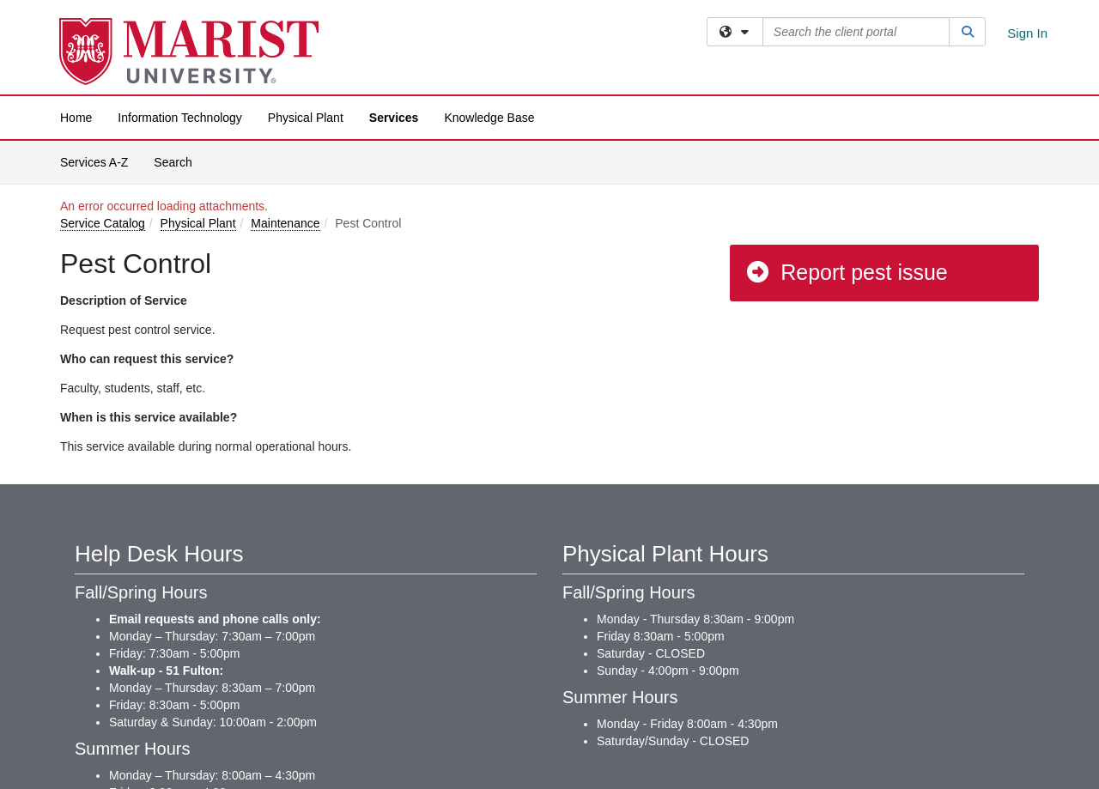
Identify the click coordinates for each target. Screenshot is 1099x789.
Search (179, 161)
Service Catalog (102, 223)
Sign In (1027, 33)
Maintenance (285, 223)
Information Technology (180, 117)
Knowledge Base (489, 117)
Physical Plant (305, 117)
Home (76, 117)
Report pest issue (846, 272)
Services (394, 117)
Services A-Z (94, 162)
